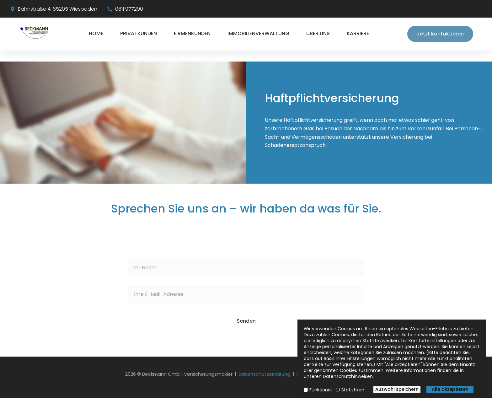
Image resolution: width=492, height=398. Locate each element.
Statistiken (353, 390)
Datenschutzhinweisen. (348, 376)
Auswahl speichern (397, 389)
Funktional (320, 390)
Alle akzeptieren (450, 389)
